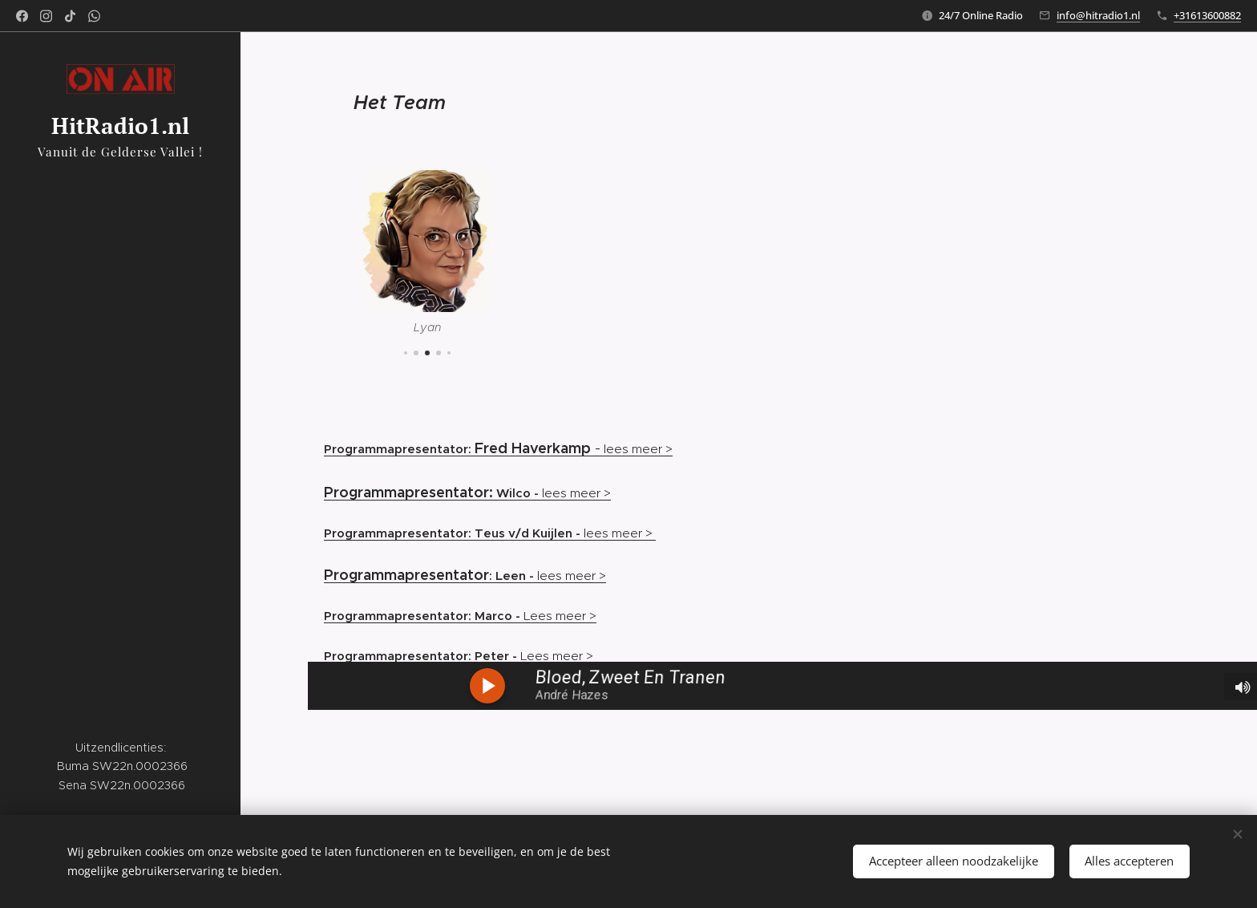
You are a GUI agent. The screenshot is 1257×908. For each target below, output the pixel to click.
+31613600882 (1207, 15)
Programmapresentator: (399, 448)
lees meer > (574, 448)
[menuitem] (120, 382)
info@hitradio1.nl (1098, 15)
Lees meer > (460, 615)
